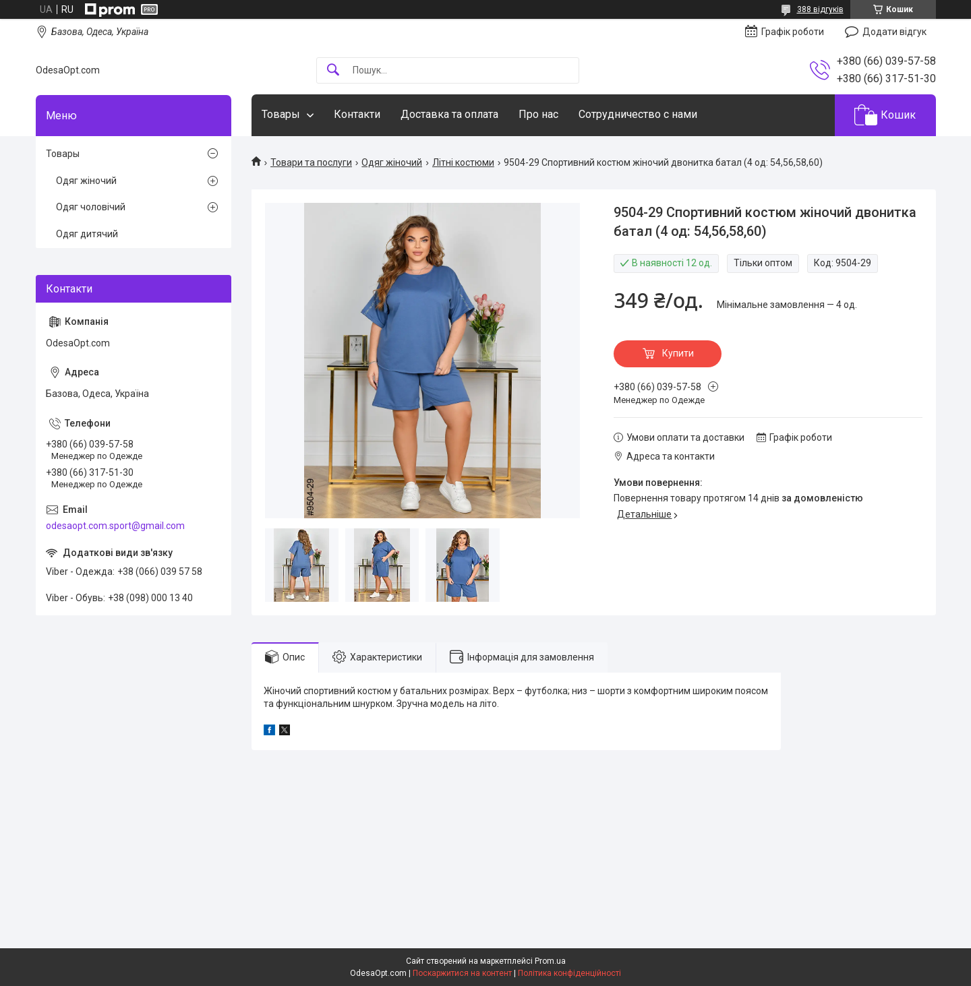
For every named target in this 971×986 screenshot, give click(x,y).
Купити (678, 353)
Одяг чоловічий (90, 207)
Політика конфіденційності (569, 973)
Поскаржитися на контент (462, 973)
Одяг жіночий (391, 162)
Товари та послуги (311, 162)
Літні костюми (463, 162)
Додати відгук (894, 31)
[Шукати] (333, 70)
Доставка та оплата (449, 114)
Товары (281, 114)
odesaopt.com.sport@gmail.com (115, 525)
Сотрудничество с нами (638, 114)
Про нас (538, 114)
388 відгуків (820, 9)
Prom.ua (550, 961)
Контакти (357, 114)
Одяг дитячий (87, 233)
